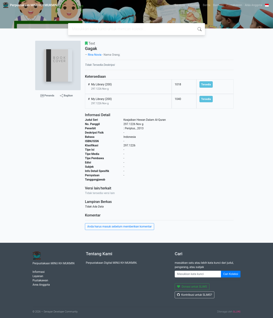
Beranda (180, 5)
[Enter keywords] (198, 274)
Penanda (47, 95)
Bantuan (218, 5)
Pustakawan (234, 5)
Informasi (194, 5)
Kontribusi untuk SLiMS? (194, 294)
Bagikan (66, 95)
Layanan (38, 276)
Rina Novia (94, 54)
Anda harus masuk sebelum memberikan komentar (119, 226)
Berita (206, 5)
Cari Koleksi (230, 274)
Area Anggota (253, 5)
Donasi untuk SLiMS (192, 286)
